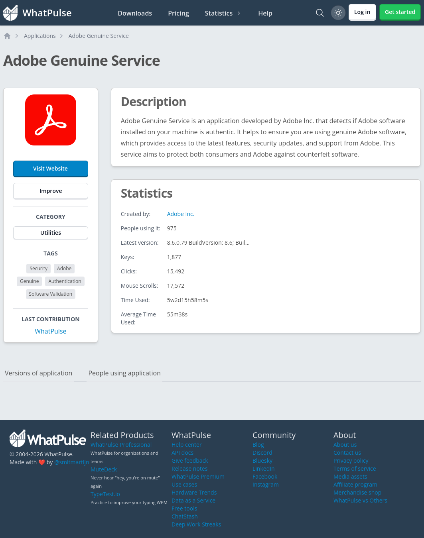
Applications (40, 35)
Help (265, 13)
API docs (182, 452)
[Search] (320, 13)
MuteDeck (104, 469)
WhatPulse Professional (121, 444)
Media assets (350, 476)
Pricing (178, 13)
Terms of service (354, 468)
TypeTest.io (105, 494)
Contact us (347, 452)
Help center (187, 444)
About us (345, 444)
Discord (262, 452)
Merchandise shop (357, 492)
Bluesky (262, 460)
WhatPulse (50, 331)
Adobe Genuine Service (99, 35)
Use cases (184, 484)
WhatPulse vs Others (360, 500)
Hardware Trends (194, 492)
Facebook (264, 476)
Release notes (189, 468)
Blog (258, 444)
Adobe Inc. (181, 214)
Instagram (265, 484)
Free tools (184, 508)
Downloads (135, 13)
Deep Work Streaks (196, 524)
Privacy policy (351, 460)
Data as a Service (193, 500)
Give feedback (190, 460)
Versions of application (38, 373)
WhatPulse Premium (198, 476)
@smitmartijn (71, 462)
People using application (124, 373)
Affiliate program (355, 484)
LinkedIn (263, 468)
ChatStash (185, 516)
